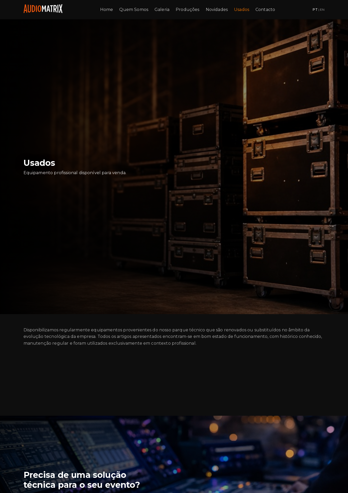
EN (322, 9)
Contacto (265, 9)
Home (106, 9)
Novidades (217, 9)
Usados (241, 9)
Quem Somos (133, 9)
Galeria (162, 9)
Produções (187, 9)
